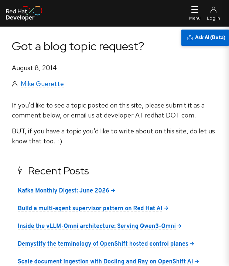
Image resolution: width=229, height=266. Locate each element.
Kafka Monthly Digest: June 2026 (63, 191)
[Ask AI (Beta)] (205, 38)
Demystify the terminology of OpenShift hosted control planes (103, 244)
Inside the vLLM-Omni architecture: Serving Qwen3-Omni (97, 226)
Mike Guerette (42, 83)
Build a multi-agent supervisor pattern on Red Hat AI (90, 208)
